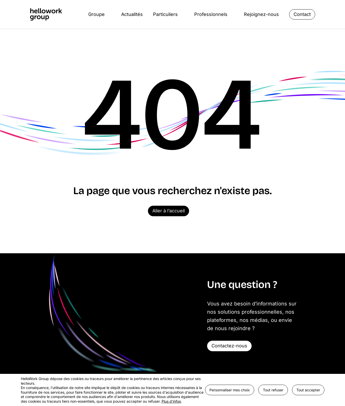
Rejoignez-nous (261, 14)
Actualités (132, 14)
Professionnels (210, 14)
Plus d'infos (171, 401)
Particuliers (165, 14)
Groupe (96, 14)
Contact (302, 14)
